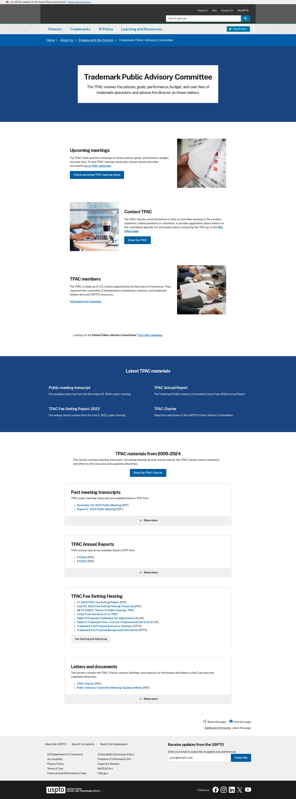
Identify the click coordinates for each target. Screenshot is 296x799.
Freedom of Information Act (114, 759)
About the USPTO (55, 744)
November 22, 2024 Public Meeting (99, 505)
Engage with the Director (96, 40)
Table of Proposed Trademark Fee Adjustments (106, 618)
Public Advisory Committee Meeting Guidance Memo (110, 687)
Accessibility (54, 759)
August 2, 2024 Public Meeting (96, 509)
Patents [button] (55, 29)
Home (50, 40)
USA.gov (103, 773)
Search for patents (83, 744)
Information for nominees (85, 301)
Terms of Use (55, 768)
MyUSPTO (243, 10)
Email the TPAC (137, 240)
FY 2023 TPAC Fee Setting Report (98, 602)
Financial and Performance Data (66, 773)
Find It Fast (237, 29)
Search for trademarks (113, 744)
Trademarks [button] (80, 29)
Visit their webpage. (150, 335)
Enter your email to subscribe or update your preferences (202, 751)
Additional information (217, 727)
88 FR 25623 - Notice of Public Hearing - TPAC (105, 610)
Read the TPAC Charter (148, 472)
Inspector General (108, 763)
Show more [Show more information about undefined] (148, 520)
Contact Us (227, 10)
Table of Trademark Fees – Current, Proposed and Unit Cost (113, 622)
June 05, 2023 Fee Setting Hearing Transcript (105, 606)
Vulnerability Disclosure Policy (116, 754)
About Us (202, 10)
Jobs (214, 10)
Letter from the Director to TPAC (97, 614)
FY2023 (82, 561)
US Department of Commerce (65, 754)
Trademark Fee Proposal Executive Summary (105, 626)
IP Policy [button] (106, 29)
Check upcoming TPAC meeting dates (97, 174)
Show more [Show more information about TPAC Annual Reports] (148, 572)
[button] (214, 722)
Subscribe (241, 757)
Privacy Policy (55, 763)
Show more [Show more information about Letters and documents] (148, 699)
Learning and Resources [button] (141, 29)
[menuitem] (55, 29)
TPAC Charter (86, 683)
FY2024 (82, 557)
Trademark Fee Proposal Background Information (107, 630)
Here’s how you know (80, 2)
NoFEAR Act (105, 768)
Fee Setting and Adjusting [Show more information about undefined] (91, 638)
